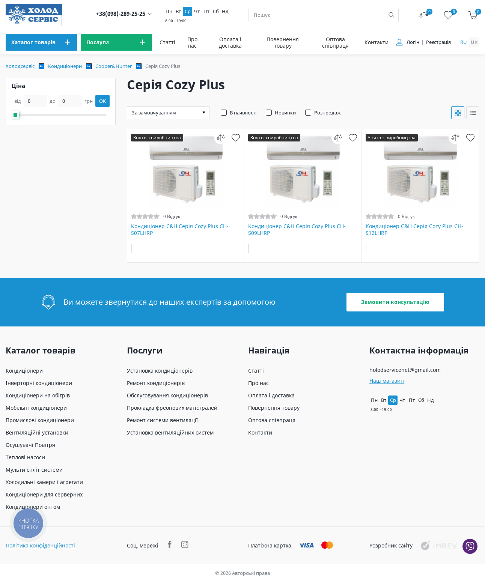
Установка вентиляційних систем (170, 432)
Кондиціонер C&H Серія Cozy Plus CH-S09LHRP (297, 229)
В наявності (243, 112)
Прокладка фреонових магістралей (172, 407)
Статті (167, 42)
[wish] (235, 137)
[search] (391, 15)
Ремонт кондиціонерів (156, 382)
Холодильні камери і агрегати (44, 482)
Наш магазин (386, 380)
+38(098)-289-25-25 (120, 13)
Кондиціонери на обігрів (38, 395)
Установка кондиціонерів (160, 370)
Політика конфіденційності (40, 545)
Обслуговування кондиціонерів (167, 395)
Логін (413, 42)
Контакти (377, 42)
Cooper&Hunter (113, 66)
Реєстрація (438, 42)
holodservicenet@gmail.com (405, 369)
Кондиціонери (65, 66)
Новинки (285, 112)
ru (463, 42)
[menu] (41, 42)
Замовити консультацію (395, 301)
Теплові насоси (25, 457)
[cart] (472, 15)
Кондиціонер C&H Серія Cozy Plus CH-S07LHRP (180, 229)
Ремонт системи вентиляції (162, 420)
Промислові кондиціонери (40, 420)
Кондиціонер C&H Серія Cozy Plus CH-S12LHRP (414, 229)
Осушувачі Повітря (30, 444)
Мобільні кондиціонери (36, 407)
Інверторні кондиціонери (39, 382)
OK (102, 101)
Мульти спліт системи (34, 469)
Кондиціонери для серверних (44, 494)
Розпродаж (327, 112)
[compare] (220, 137)
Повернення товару (283, 42)
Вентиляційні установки (37, 432)
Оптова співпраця (335, 42)
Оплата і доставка (230, 42)
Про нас (192, 42)
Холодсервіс (20, 66)
